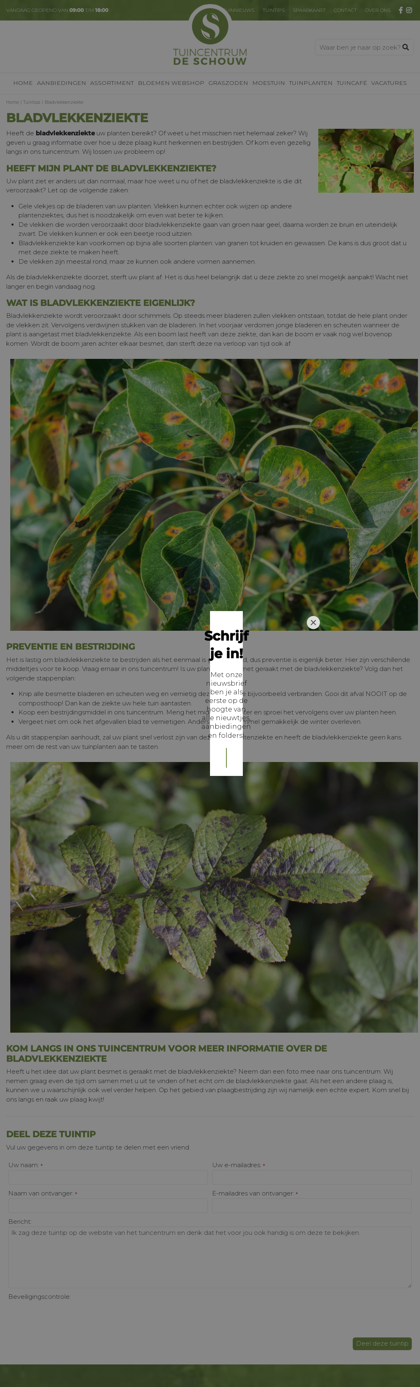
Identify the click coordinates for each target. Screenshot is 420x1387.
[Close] (313, 636)
